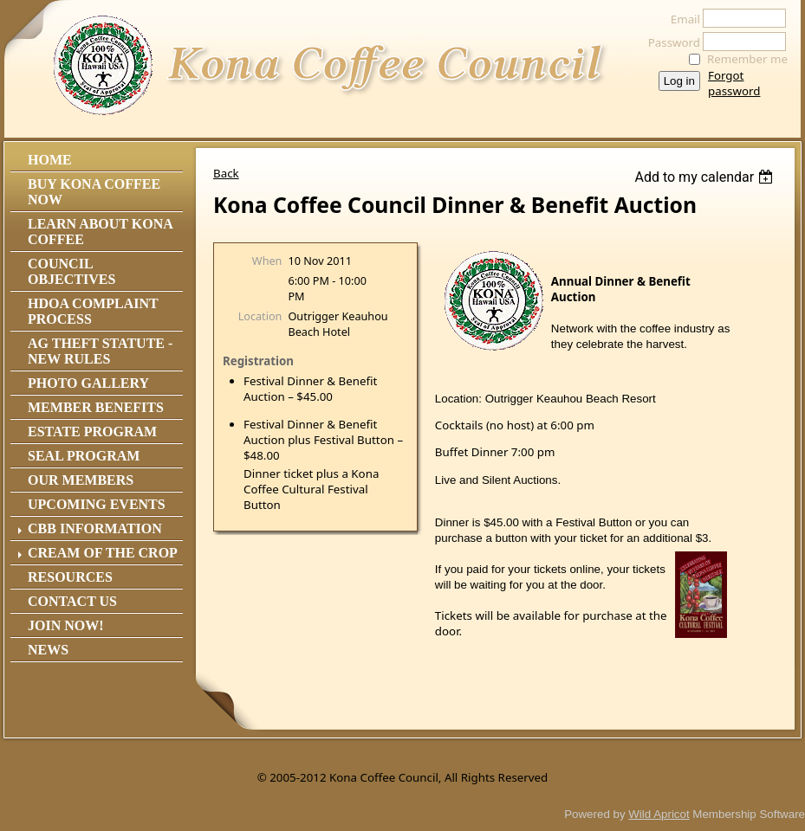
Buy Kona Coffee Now (94, 192)
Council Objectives (71, 271)
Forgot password (734, 83)
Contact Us (72, 601)
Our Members (80, 480)
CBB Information (95, 528)
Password (669, 42)
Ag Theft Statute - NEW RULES (100, 351)
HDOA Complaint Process (93, 311)
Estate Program (92, 431)
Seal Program (84, 455)
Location (260, 316)
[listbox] (705, 177)
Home (50, 159)
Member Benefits (96, 407)
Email (680, 19)
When (267, 260)
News (48, 649)
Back (226, 173)
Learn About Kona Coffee (100, 231)
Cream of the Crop (103, 552)
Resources (70, 577)
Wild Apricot (658, 814)
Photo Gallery (88, 383)
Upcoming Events (97, 504)
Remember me (747, 59)
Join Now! (66, 625)
